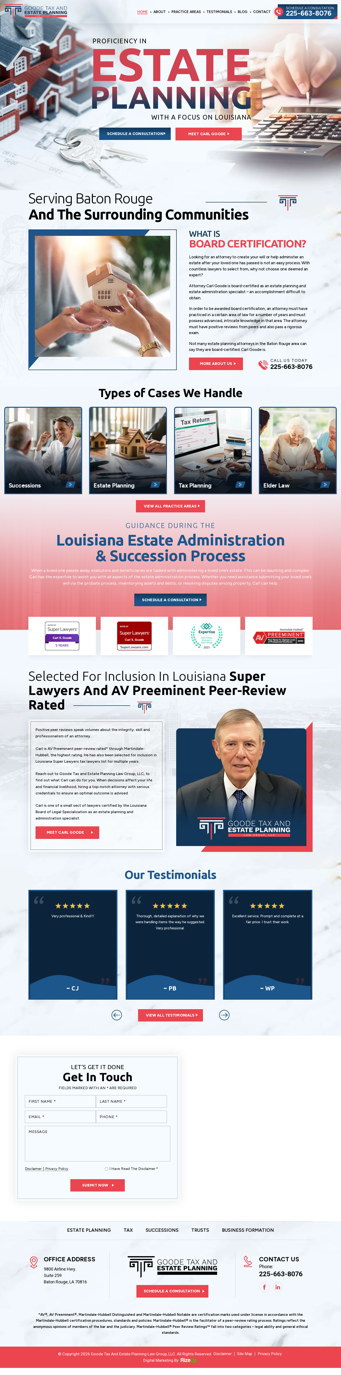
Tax (125, 1237)
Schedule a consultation (129, 134)
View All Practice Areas (170, 508)
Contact (262, 12)
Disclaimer (33, 1175)
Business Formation (252, 1237)
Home (142, 12)
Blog (242, 12)
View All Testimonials (170, 1020)
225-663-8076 (309, 13)
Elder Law (298, 452)
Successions (43, 452)
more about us (217, 365)
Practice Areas (186, 12)
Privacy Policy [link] (270, 1360)
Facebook (264, 1294)
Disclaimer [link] (222, 1360)
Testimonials (219, 12)
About (159, 12)
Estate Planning (128, 452)
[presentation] (116, 1020)
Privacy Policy (56, 1175)
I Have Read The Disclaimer (133, 1175)
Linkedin (278, 1294)
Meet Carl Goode (209, 134)
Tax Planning (213, 452)
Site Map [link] (245, 1360)
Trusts (202, 1237)
